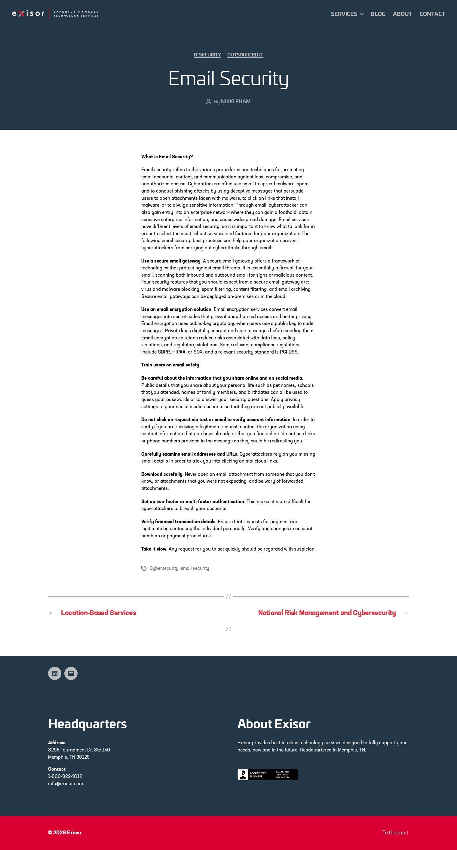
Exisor (74, 833)
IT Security (207, 55)
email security (195, 568)
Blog (378, 14)
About (402, 14)
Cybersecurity (164, 568)
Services (344, 14)
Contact (432, 14)
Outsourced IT (245, 55)
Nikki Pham (236, 101)
